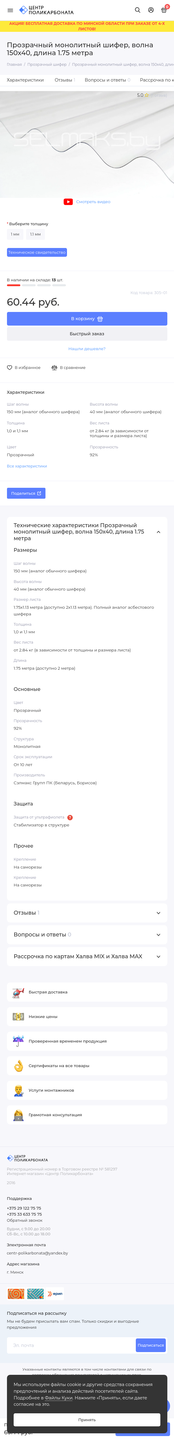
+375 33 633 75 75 (24, 1214)
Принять (86, 1420)
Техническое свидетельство (37, 252)
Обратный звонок (24, 1220)
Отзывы (65, 80)
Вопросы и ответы (108, 80)
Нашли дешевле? (86, 348)
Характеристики (25, 80)
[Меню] (10, 10)
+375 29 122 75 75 (24, 1208)
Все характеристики (27, 466)
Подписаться (151, 1345)
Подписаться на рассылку (37, 1313)
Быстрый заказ (87, 334)
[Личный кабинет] (151, 10)
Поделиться (26, 493)
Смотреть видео (87, 201)
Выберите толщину (28, 224)
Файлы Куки (59, 1398)
